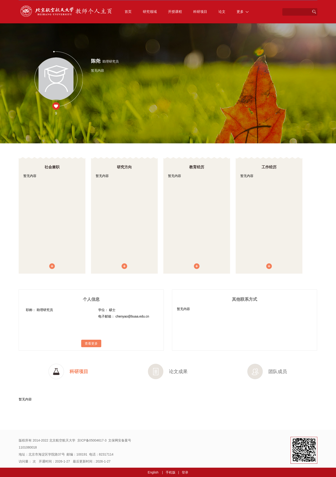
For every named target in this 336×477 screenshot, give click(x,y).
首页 (128, 12)
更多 (243, 12)
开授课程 (175, 12)
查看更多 (91, 343)
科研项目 (200, 12)
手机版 (170, 472)
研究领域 (150, 12)
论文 (221, 12)
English (153, 472)
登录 (185, 472)
